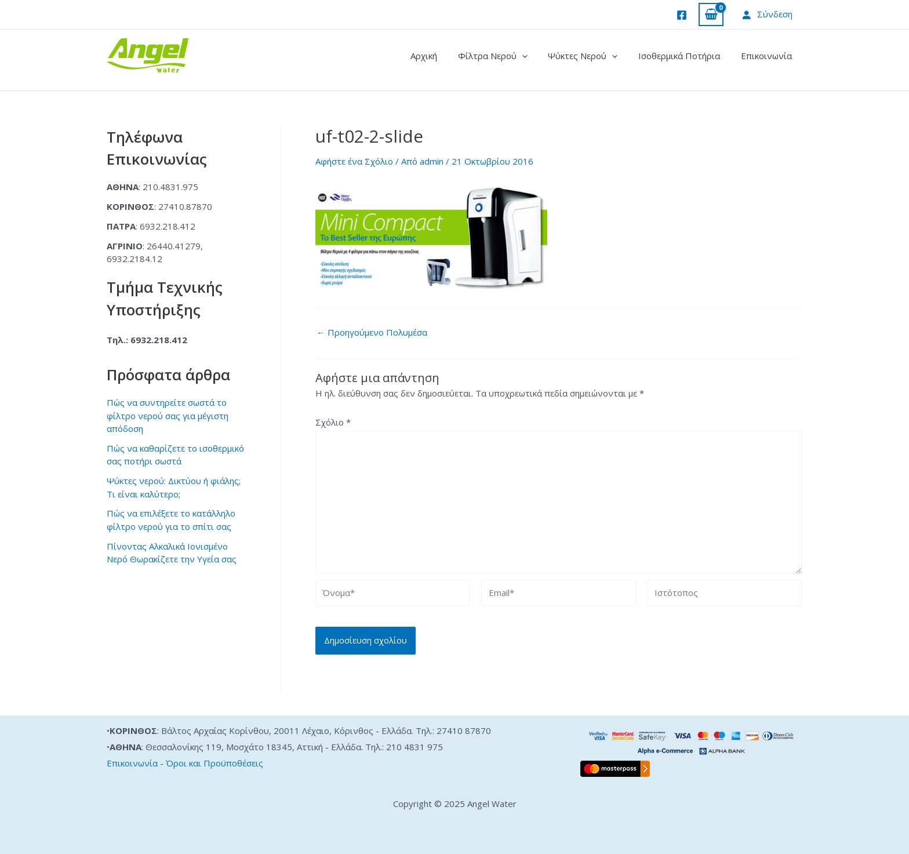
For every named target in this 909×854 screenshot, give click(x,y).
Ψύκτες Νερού (591, 55)
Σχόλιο (333, 422)
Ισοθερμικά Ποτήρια (684, 55)
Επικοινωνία (768, 55)
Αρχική (439, 55)
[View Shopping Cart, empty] (711, 15)
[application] (533, 55)
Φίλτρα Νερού (504, 55)
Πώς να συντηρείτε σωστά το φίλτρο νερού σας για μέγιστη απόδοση (167, 415)
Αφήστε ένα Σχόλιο (354, 161)
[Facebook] (682, 15)
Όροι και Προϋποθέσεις (214, 763)
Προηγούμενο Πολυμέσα (372, 332)
